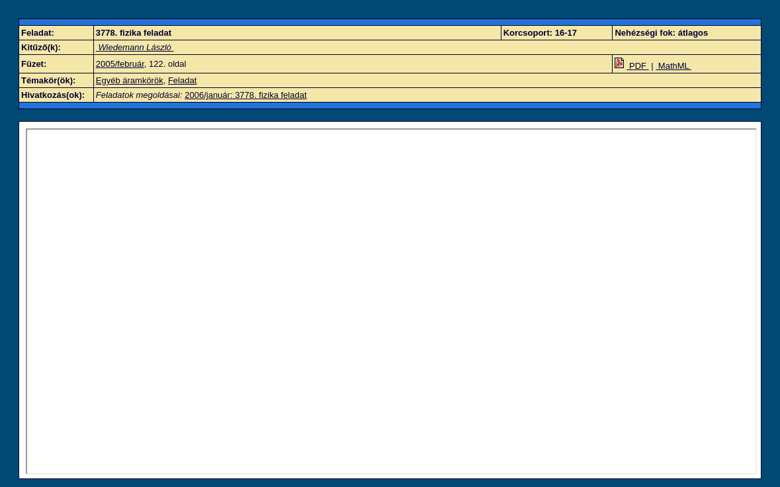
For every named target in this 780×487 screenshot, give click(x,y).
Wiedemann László (135, 47)
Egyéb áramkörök (129, 80)
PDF (631, 66)
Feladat (182, 80)
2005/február (120, 64)
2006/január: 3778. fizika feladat (245, 95)
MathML (673, 66)
